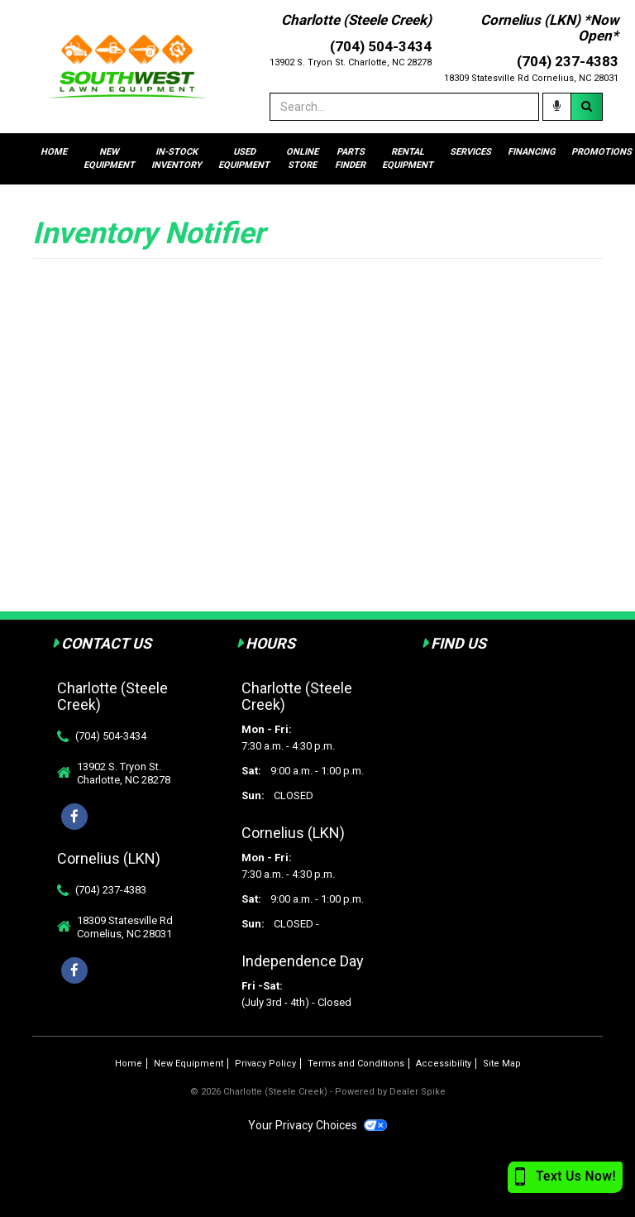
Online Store (302, 158)
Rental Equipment (407, 158)
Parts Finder (350, 158)
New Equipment (109, 158)
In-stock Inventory (176, 158)
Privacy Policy (265, 1063)
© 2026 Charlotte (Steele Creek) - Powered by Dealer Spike (318, 1091)
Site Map (502, 1063)
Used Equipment (244, 158)
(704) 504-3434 (110, 736)
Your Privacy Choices (317, 1125)
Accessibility (443, 1063)
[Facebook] (74, 970)
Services (470, 151)
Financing (531, 151)
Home (54, 151)
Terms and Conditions (356, 1063)
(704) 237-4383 (110, 890)
